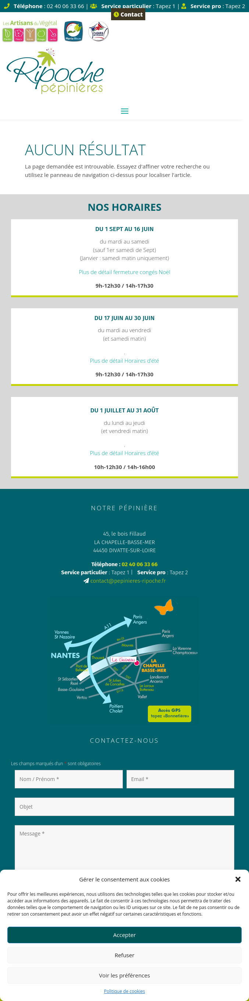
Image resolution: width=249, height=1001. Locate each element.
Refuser (125, 955)
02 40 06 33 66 (140, 564)
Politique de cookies (124, 991)
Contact (128, 14)
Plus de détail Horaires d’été (124, 360)
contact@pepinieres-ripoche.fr (128, 581)
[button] (238, 879)
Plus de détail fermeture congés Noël (124, 272)
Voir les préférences (124, 975)
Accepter (124, 934)
